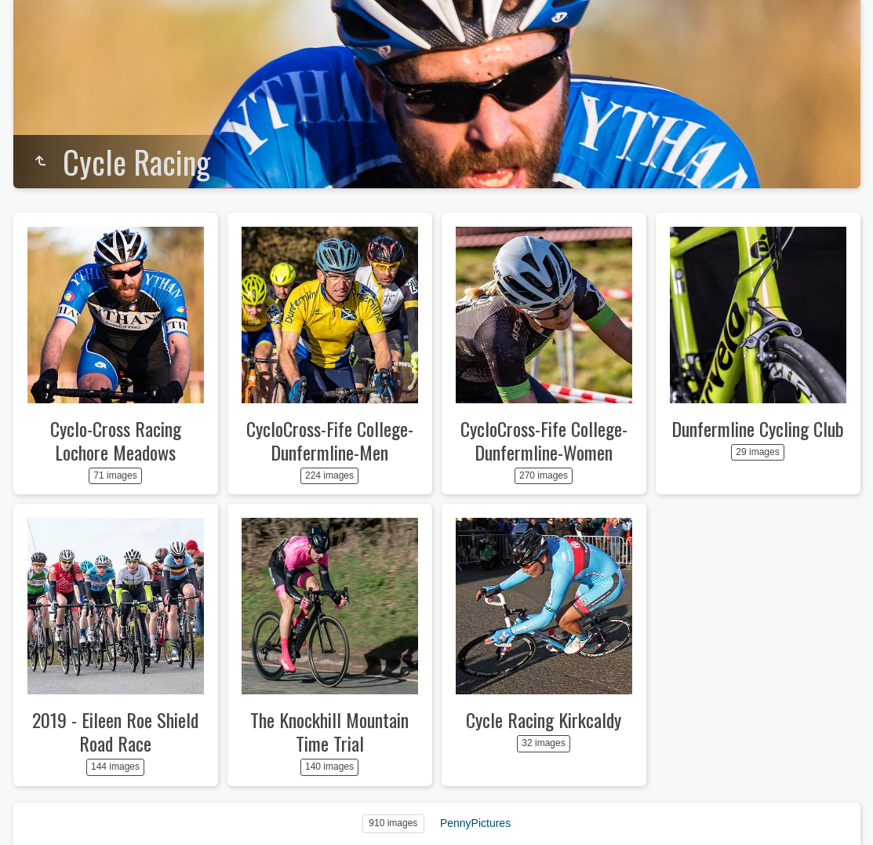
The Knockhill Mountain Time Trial (329, 731)
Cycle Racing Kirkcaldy (543, 719)
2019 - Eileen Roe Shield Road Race (115, 731)
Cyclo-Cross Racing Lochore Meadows (115, 440)
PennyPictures (475, 823)
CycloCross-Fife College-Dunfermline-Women (543, 440)
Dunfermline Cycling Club (757, 428)
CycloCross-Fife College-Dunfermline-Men (329, 440)
